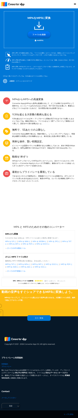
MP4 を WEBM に (40, 241)
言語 (10, 406)
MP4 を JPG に (54, 241)
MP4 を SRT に (14, 244)
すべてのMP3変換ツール (16, 271)
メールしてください (9, 398)
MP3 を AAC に (26, 267)
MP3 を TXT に (10, 264)
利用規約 (5, 364)
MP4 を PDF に (28, 244)
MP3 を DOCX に (52, 264)
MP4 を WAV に (24, 241)
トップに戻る (68, 414)
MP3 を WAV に (13, 267)
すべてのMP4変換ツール (16, 248)
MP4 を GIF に (10, 241)
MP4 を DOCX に (43, 244)
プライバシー (6, 366)
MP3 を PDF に (66, 264)
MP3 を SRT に (37, 264)
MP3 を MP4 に (24, 264)
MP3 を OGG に (40, 267)
